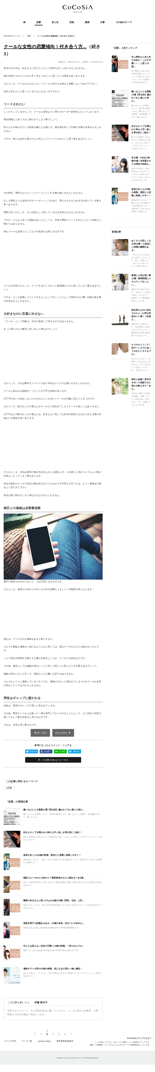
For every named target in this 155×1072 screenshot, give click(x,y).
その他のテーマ (123, 22)
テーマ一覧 (27, 1042)
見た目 (55, 22)
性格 (71, 22)
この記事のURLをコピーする (53, 760)
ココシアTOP (10, 1042)
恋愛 (39, 22)
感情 (87, 22)
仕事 (102, 22)
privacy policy (44, 1042)
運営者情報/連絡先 (65, 1042)
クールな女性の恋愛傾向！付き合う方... (45, 46)
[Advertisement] (53, 166)
